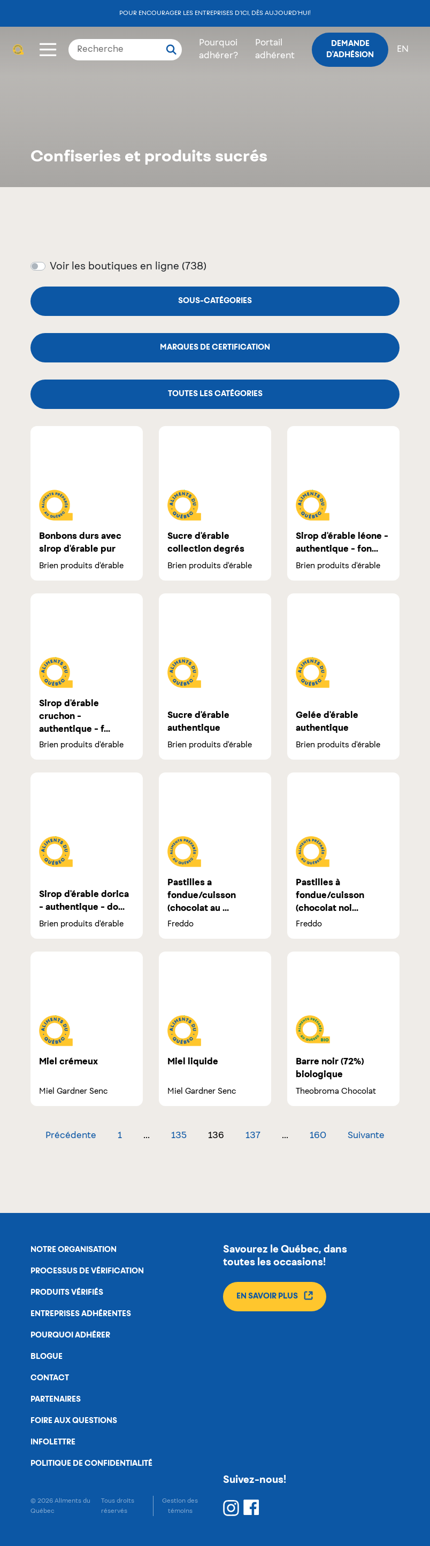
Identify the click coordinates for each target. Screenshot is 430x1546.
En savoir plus (274, 1295)
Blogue (46, 1357)
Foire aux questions (73, 1421)
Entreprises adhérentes (80, 1314)
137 (252, 1136)
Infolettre (52, 1442)
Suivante (366, 1136)
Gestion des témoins (180, 1506)
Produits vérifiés (66, 1292)
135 (179, 1136)
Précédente (70, 1136)
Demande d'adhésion (350, 49)
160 (318, 1136)
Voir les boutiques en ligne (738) (128, 267)
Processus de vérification (87, 1271)
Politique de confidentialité (91, 1463)
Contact (49, 1378)
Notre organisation (73, 1250)
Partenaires (55, 1399)
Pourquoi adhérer (70, 1335)
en (403, 49)
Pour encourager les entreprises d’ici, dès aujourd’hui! (215, 13)
